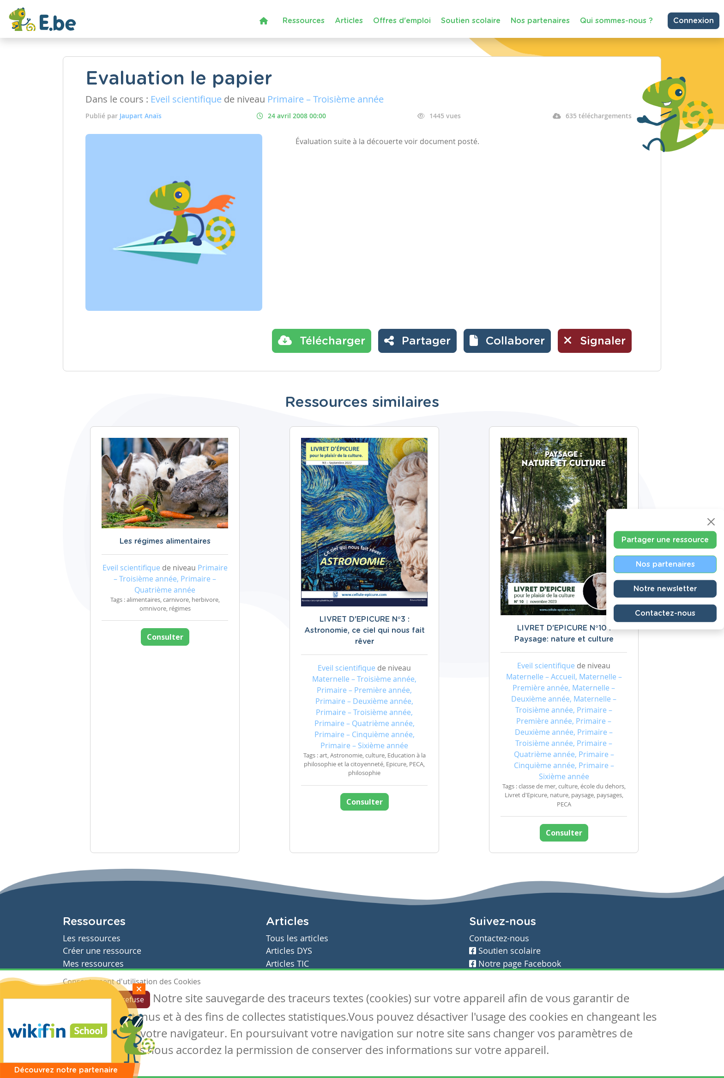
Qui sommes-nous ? (616, 20)
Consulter (165, 637)
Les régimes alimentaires (165, 541)
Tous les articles (297, 938)
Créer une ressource (102, 950)
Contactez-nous (665, 613)
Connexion (693, 20)
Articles (349, 20)
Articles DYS (289, 950)
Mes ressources (93, 963)
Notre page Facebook (515, 963)
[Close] (711, 521)
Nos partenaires (540, 20)
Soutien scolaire (471, 20)
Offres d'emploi (402, 20)
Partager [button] (417, 340)
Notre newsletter (665, 589)
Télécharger (321, 340)
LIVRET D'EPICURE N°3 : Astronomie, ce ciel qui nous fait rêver (364, 630)
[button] (507, 341)
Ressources (304, 20)
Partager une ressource (665, 540)
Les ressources (92, 938)
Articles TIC (287, 963)
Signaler (595, 340)
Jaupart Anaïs (141, 115)
